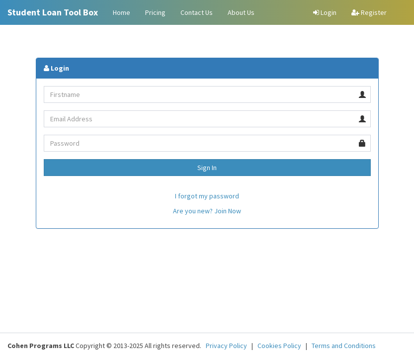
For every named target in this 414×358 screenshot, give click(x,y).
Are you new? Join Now (207, 210)
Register (369, 12)
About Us (241, 12)
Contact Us (196, 12)
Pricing (155, 12)
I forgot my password (207, 195)
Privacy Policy (226, 345)
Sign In (207, 167)
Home (121, 12)
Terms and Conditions (344, 345)
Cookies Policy (279, 345)
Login (324, 12)
